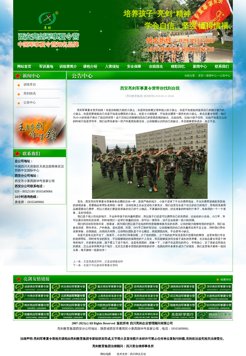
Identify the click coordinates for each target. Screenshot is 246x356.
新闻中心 (200, 66)
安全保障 (134, 66)
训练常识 (30, 84)
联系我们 (222, 66)
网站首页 (24, 66)
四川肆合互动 (138, 354)
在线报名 (156, 66)
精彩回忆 (178, 66)
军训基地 (46, 66)
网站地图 (105, 354)
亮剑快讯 (30, 93)
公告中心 (30, 102)
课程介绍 (90, 66)
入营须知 (112, 66)
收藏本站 (226, 279)
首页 (200, 75)
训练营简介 (68, 66)
